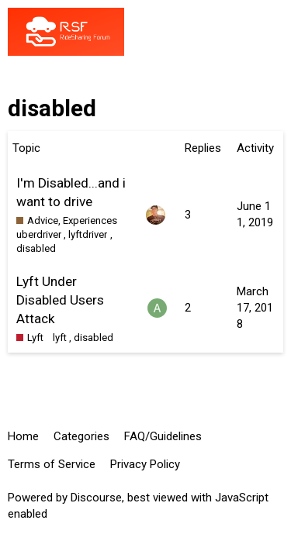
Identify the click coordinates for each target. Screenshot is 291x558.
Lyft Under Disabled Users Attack (60, 300)
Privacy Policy (145, 464)
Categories (81, 436)
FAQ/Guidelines (163, 436)
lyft (60, 337)
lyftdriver (87, 234)
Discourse (96, 498)
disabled (36, 248)
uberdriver (38, 234)
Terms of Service (51, 464)
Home (23, 436)
